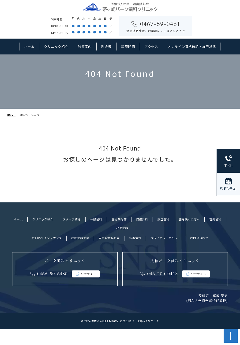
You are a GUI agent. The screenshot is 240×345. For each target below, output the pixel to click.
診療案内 (85, 46)
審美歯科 (215, 235)
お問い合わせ (199, 254)
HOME (11, 131)
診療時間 (128, 46)
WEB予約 (228, 188)
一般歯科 (96, 235)
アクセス (151, 46)
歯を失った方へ (189, 235)
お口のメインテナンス (47, 254)
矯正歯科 (163, 235)
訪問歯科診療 (80, 254)
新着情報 (135, 254)
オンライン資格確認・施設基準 (192, 46)
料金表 (106, 46)
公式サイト (88, 290)
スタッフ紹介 (72, 235)
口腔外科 (142, 235)
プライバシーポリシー (166, 254)
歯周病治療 (119, 235)
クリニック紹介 (56, 46)
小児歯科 (122, 244)
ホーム (29, 46)
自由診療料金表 (109, 254)
